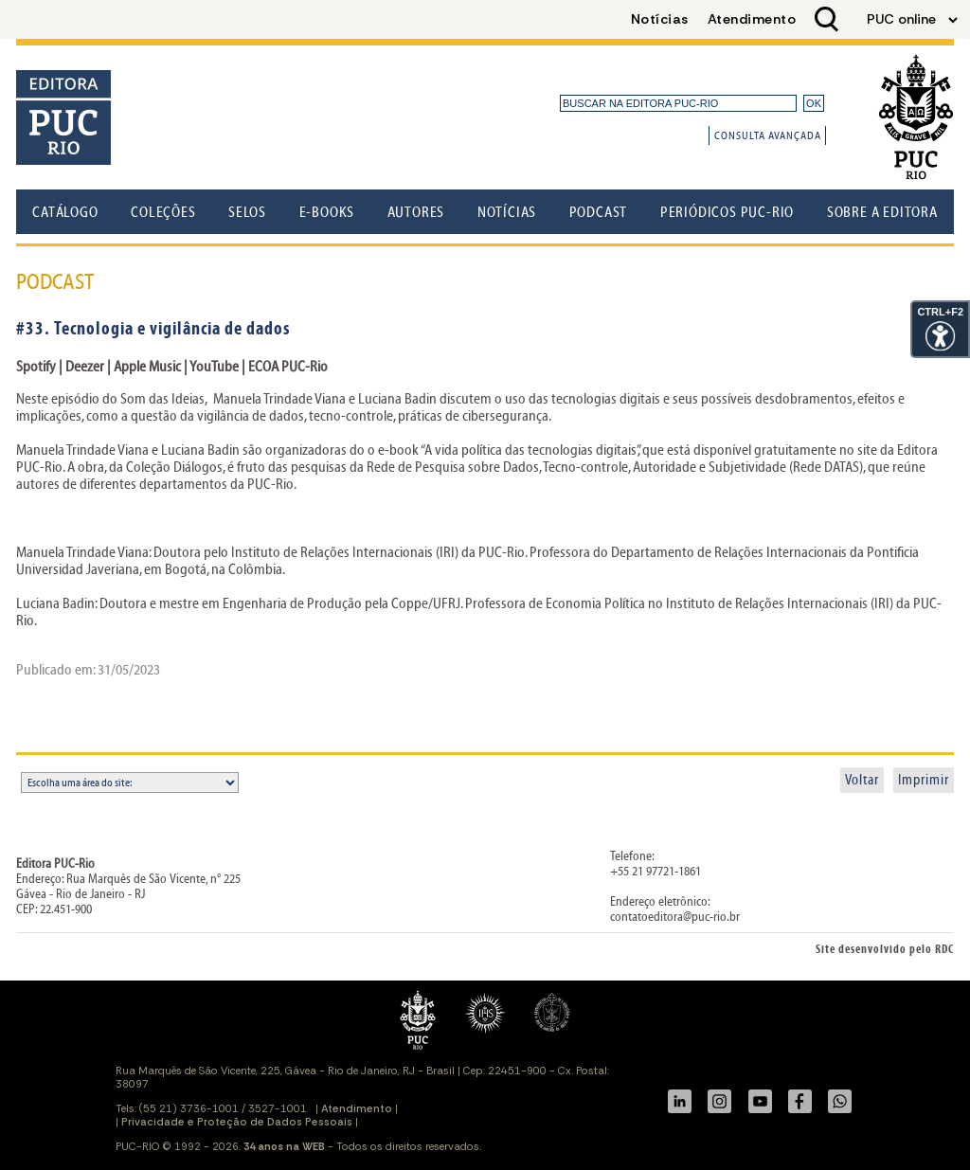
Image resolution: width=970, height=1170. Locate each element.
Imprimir (923, 780)
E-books (327, 212)
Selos (247, 212)
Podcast (598, 212)
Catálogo (65, 212)
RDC (944, 950)
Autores (416, 212)
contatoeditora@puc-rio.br (675, 917)
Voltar (862, 780)
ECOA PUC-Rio (288, 366)
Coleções (163, 212)
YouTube (215, 366)
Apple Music (146, 366)
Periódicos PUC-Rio (727, 212)
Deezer (86, 366)
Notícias (506, 212)
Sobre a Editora (882, 212)
